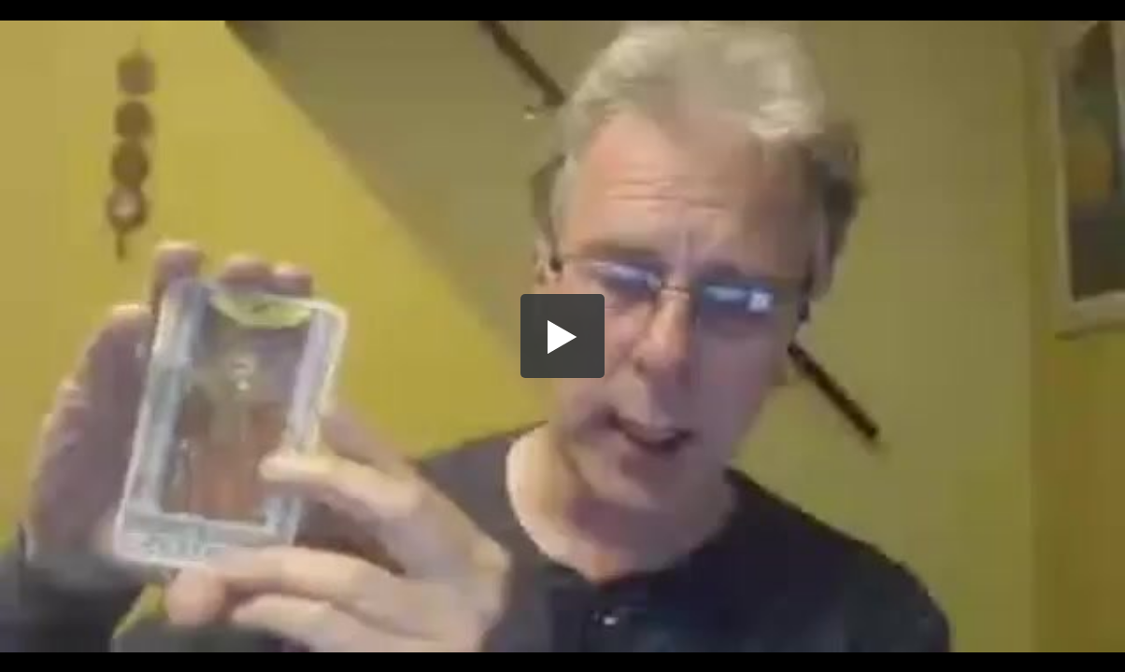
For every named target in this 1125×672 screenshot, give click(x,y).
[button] (562, 336)
